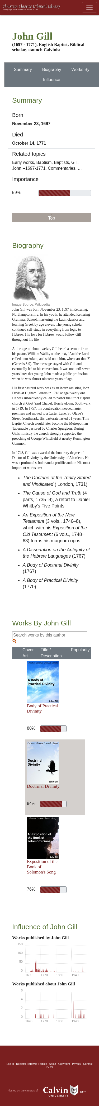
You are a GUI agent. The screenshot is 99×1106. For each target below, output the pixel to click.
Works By (80, 69)
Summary (23, 69)
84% (30, 803)
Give (50, 1066)
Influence (51, 79)
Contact (87, 1063)
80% (30, 728)
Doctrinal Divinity (43, 786)
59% (16, 192)
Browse (33, 1063)
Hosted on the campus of (49, 1090)
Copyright (64, 1063)
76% (30, 889)
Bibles (43, 1063)
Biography (51, 69)
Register (21, 1063)
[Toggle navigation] (89, 7)
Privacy (76, 1063)
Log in (10, 1063)
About (52, 1063)
